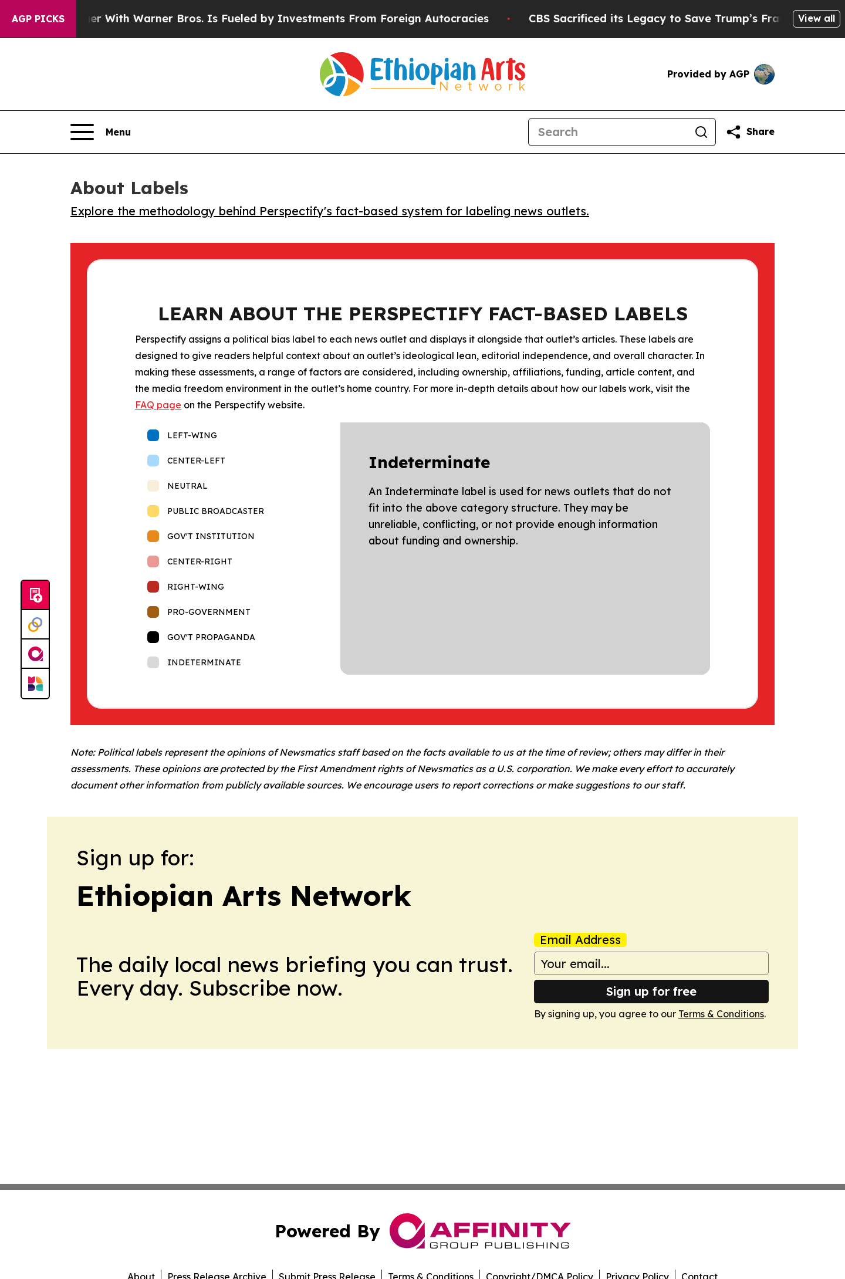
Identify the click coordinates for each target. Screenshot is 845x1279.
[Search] (608, 132)
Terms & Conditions (721, 1014)
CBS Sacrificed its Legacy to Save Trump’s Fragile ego (695, 18)
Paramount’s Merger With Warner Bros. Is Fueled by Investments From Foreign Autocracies (259, 18)
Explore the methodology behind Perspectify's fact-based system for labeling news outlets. (329, 211)
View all (816, 18)
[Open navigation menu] (100, 132)
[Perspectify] (35, 625)
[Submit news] (35, 595)
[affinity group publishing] (35, 654)
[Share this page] (750, 132)
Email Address (580, 940)
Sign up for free (651, 991)
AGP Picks (38, 19)
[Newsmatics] (35, 683)
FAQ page (158, 405)
